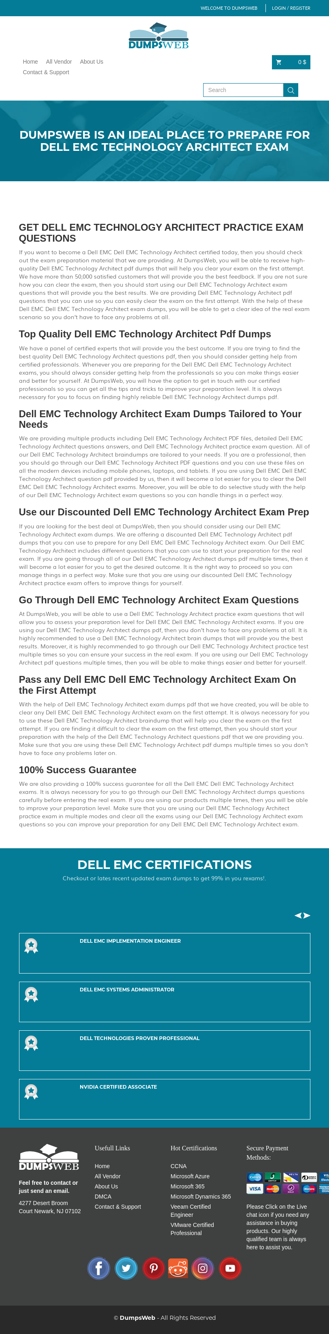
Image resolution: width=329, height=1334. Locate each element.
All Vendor (59, 61)
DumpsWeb (137, 1317)
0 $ (291, 62)
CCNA (179, 1166)
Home (30, 61)
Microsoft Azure (190, 1176)
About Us (92, 61)
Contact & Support (46, 72)
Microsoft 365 (188, 1186)
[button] (297, 915)
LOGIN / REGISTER (291, 8)
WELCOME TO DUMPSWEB (229, 8)
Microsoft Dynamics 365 (201, 1196)
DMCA (103, 1196)
